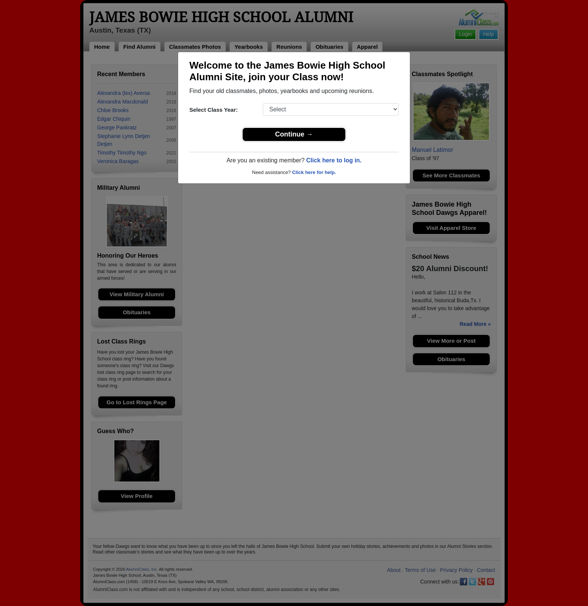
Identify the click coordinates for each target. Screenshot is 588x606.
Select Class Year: (213, 109)
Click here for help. (314, 172)
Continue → (294, 134)
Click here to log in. (334, 160)
